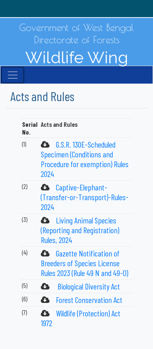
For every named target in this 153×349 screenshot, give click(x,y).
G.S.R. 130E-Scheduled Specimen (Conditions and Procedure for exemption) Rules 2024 (85, 159)
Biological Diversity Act (88, 286)
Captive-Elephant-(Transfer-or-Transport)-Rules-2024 (85, 197)
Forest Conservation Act (89, 300)
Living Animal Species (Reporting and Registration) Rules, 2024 (80, 230)
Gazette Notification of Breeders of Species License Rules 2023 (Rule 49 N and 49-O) (84, 263)
